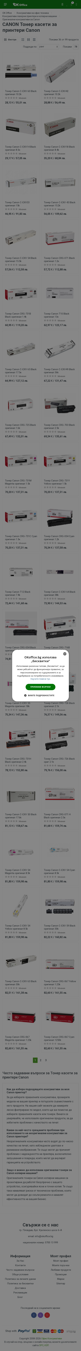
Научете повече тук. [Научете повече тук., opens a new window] (40, 679)
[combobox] (64, 653)
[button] (40, 695)
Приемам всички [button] (40, 686)
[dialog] (40, 675)
